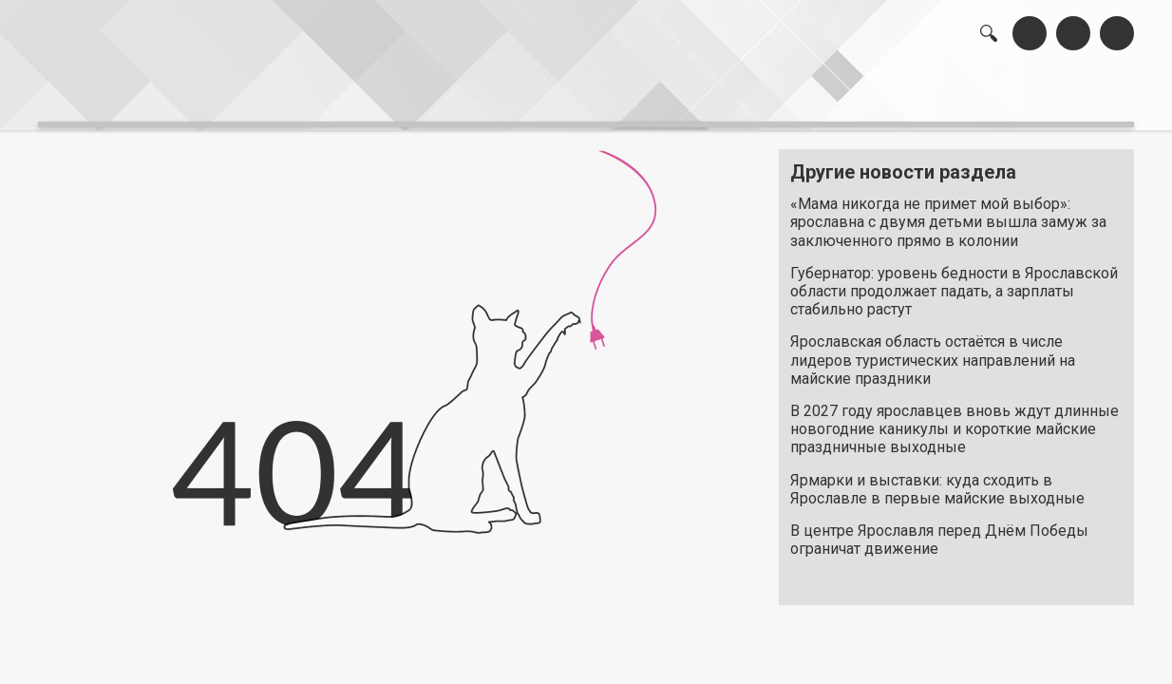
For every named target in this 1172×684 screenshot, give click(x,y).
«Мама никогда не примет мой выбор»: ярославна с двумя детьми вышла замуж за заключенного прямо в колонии (948, 212)
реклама (1052, 95)
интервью (539, 95)
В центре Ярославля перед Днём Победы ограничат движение (939, 530)
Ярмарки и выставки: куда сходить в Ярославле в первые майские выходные (937, 479)
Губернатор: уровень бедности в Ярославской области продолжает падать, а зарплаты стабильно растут (954, 282)
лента (307, 95)
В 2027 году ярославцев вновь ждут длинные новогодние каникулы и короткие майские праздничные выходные (954, 419)
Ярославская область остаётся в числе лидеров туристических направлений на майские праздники (932, 350)
